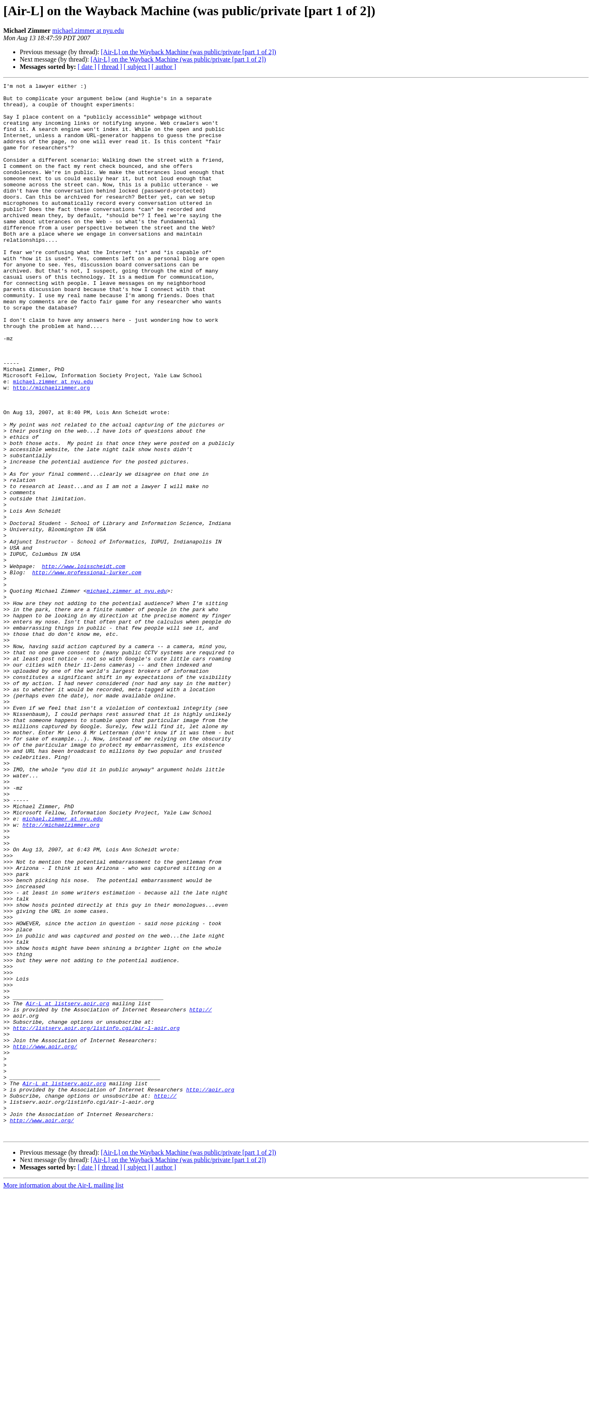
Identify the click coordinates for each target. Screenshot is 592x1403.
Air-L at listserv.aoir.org (67, 1188)
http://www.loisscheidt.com (83, 663)
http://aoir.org (210, 1291)
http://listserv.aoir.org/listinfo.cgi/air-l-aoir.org (96, 1217)
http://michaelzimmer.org (51, 449)
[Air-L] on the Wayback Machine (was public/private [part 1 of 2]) (188, 51)
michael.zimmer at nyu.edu (88, 30)
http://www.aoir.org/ (45, 1239)
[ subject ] (137, 66)
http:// (200, 1195)
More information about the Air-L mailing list (63, 1395)
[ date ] (87, 66)
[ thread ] (110, 66)
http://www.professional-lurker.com (86, 670)
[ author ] (164, 66)
